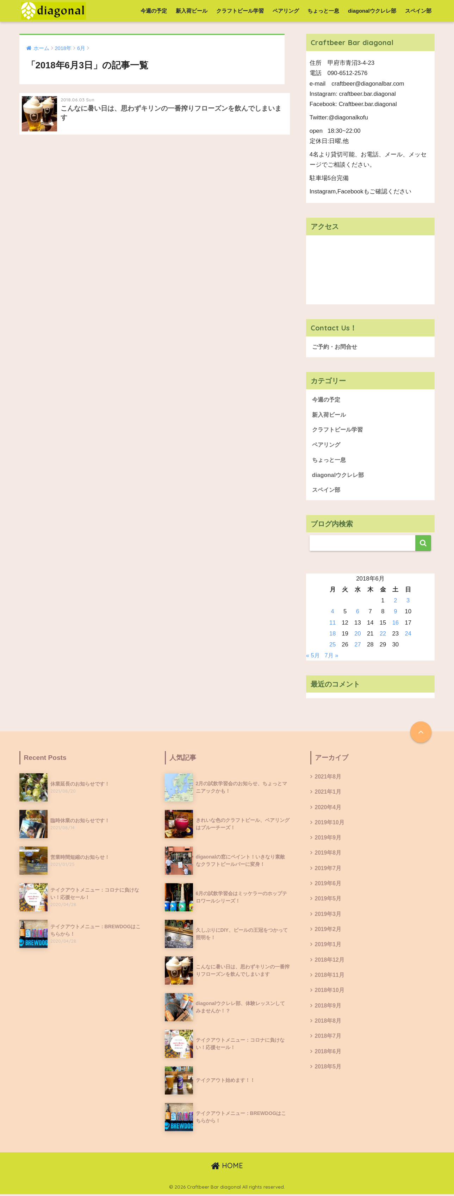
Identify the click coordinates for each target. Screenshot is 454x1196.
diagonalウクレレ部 (372, 11)
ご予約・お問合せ (336, 346)
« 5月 (313, 657)
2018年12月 (330, 964)
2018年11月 (330, 979)
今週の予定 (154, 11)
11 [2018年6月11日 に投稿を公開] (332, 624)
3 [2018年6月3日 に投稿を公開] (408, 602)
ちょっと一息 (323, 11)
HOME (227, 1167)
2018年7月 (328, 1041)
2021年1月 (328, 794)
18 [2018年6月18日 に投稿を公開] (332, 635)
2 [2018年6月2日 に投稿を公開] (395, 602)
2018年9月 (328, 1010)
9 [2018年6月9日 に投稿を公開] (395, 613)
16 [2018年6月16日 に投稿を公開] (395, 624)
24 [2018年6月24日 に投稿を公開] (408, 635)
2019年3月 (328, 918)
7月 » (332, 657)
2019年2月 (328, 933)
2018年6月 (328, 1057)
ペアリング (286, 11)
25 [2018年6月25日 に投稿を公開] (332, 646)
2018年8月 (328, 1026)
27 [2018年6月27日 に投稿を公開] (358, 646)
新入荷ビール (191, 11)
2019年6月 (328, 887)
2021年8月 (328, 778)
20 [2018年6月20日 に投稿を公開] (358, 635)
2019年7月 (328, 871)
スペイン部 (418, 11)
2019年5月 (328, 902)
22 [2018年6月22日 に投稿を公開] (383, 635)
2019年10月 (330, 825)
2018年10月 (330, 995)
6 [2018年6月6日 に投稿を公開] (357, 613)
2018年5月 (328, 1072)
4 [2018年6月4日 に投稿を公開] (332, 613)
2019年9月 (328, 840)
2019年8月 (328, 856)
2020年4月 (328, 809)
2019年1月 (328, 948)
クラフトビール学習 (240, 11)
